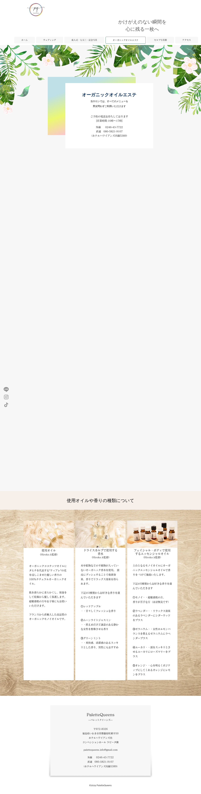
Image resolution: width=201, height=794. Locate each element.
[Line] (6, 389)
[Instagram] (6, 397)
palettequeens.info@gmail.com (101, 750)
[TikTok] (6, 405)
